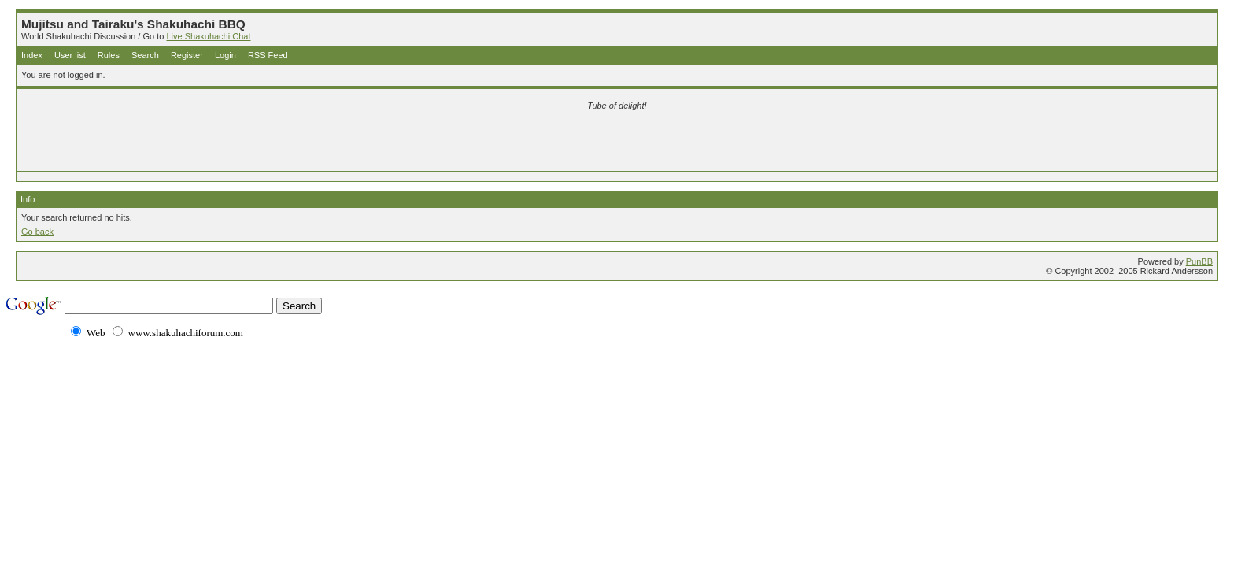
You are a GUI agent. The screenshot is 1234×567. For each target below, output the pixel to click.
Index (31, 55)
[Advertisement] (431, 143)
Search (145, 55)
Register (187, 55)
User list (70, 55)
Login (225, 55)
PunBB (1199, 261)
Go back (37, 231)
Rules (109, 55)
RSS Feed (268, 55)
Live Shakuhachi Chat (208, 36)
